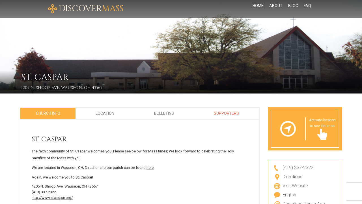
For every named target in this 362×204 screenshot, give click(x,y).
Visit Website (295, 185)
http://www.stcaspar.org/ (52, 198)
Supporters (226, 113)
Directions (292, 176)
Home (258, 9)
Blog (293, 9)
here (150, 167)
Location (105, 113)
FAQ (307, 9)
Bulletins (164, 113)
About (276, 9)
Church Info (48, 113)
